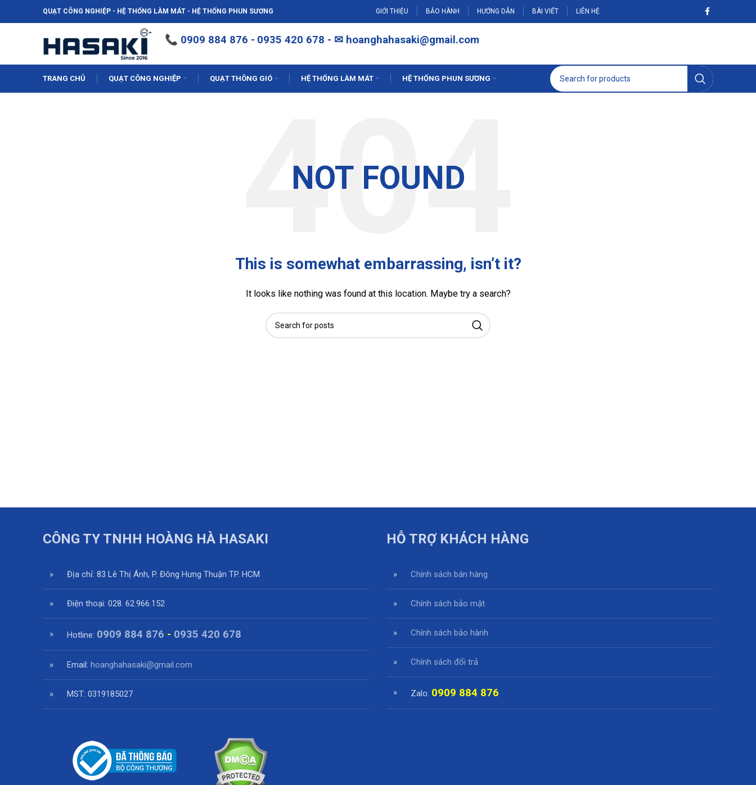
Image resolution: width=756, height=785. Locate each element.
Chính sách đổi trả (444, 680)
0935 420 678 (207, 652)
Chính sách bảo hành (449, 651)
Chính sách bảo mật (448, 621)
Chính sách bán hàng (449, 592)
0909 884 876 (244, 49)
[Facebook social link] (707, 11)
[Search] (631, 97)
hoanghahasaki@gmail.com (442, 49)
